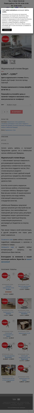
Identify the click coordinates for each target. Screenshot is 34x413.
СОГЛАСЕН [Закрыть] (7, 30)
